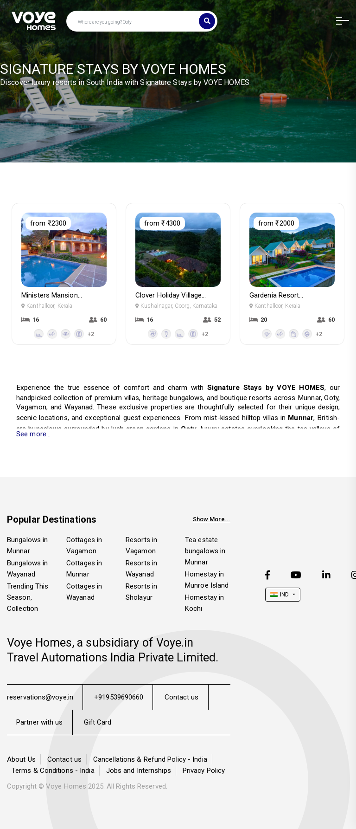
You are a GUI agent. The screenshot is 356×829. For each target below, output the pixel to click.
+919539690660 (118, 697)
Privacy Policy (204, 770)
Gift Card (98, 722)
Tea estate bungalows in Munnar (205, 551)
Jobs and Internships (138, 770)
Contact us (182, 697)
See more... (33, 434)
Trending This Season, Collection (27, 597)
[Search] (207, 21)
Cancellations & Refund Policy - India (150, 759)
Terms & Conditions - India (53, 770)
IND (279, 594)
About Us (21, 759)
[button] (339, 21)
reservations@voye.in (40, 697)
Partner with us (39, 722)
